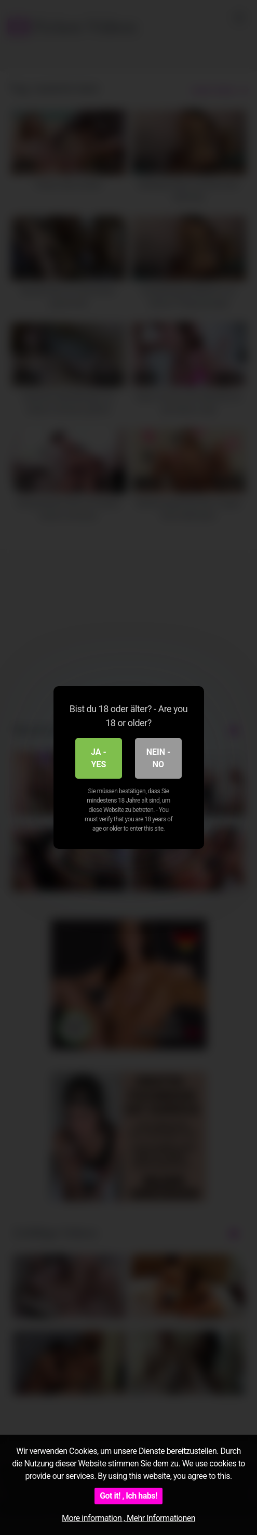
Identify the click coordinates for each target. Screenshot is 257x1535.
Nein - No (158, 758)
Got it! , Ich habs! (128, 1496)
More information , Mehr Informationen (128, 1518)
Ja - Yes (98, 758)
